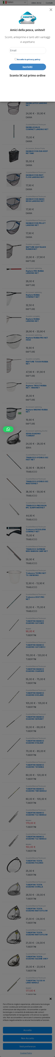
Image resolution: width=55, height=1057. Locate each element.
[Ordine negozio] (33, 45)
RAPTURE (30, 261)
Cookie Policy (26, 1053)
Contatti (49, 3)
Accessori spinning (33, 76)
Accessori (30, 148)
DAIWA (29, 69)
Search (38, 10)
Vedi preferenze (27, 1046)
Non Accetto (27, 1038)
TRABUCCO (31, 471)
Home (5, 17)
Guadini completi (33, 244)
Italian (8, 2)
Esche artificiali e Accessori (36, 432)
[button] (50, 998)
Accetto (27, 1030)
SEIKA (28, 447)
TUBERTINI (31, 635)
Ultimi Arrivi (36, 3)
